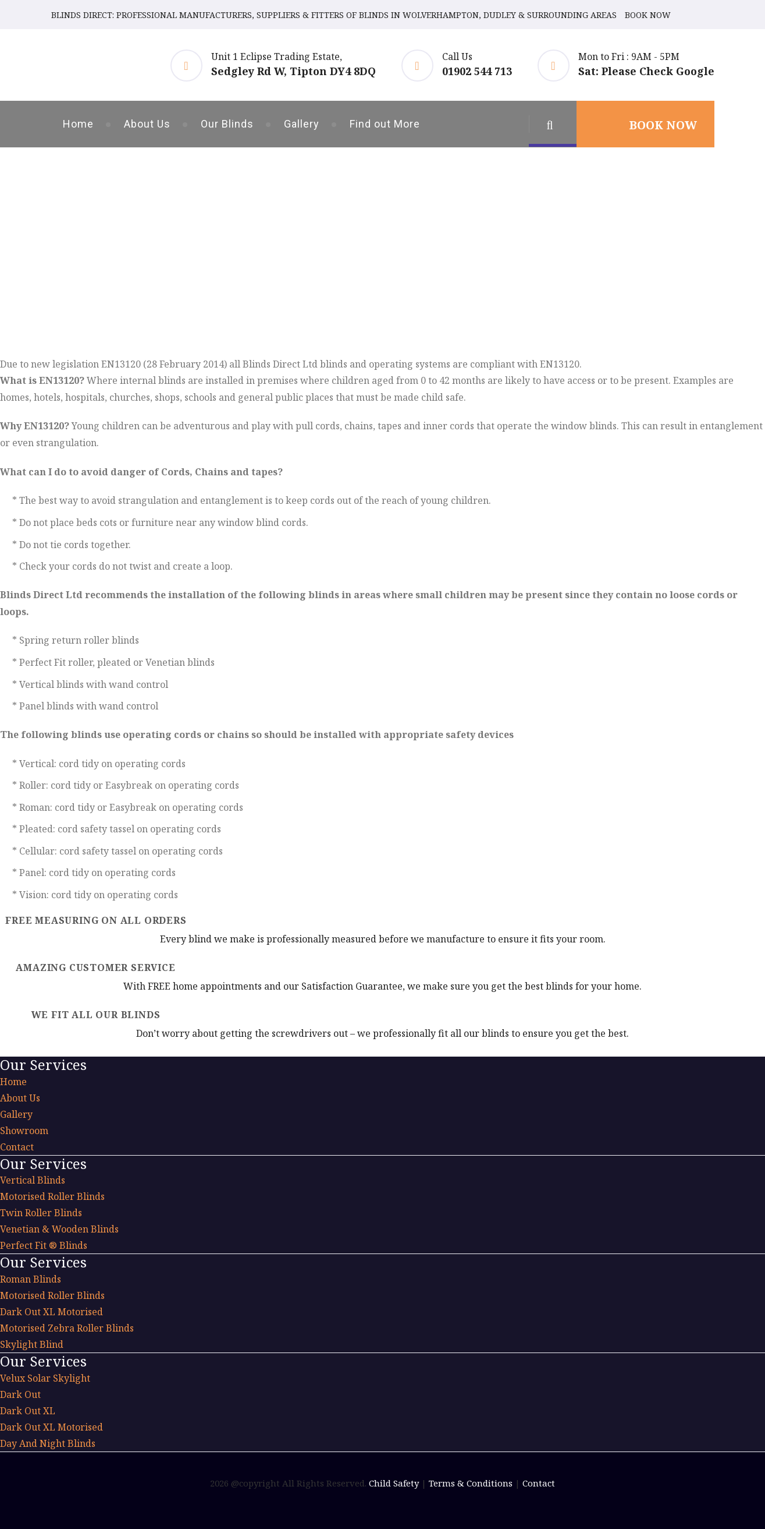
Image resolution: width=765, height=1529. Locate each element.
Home (78, 124)
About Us (147, 124)
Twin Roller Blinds (41, 1212)
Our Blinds (227, 124)
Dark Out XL (27, 1410)
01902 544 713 (477, 71)
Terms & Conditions (471, 1483)
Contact (17, 1146)
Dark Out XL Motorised (51, 1311)
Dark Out (20, 1394)
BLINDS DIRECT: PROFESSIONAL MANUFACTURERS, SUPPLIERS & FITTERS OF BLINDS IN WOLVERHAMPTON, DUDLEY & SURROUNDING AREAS (334, 14)
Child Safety (394, 1483)
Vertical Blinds (32, 1180)
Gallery (301, 124)
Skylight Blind (31, 1344)
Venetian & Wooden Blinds (59, 1229)
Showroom (24, 1130)
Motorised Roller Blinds (52, 1196)
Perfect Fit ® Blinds (43, 1245)
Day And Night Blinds (47, 1443)
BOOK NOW (648, 14)
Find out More (385, 124)
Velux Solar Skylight (45, 1378)
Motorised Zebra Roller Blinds (67, 1328)
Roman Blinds (30, 1279)
